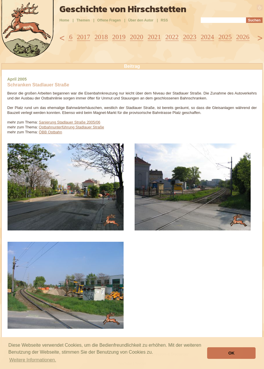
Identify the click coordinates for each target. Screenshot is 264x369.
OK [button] (231, 353)
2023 (189, 37)
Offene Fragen (109, 20)
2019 (119, 37)
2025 (225, 37)
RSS (164, 20)
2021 (154, 37)
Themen (83, 20)
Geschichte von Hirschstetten (122, 9)
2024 (207, 37)
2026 (242, 37)
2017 (83, 37)
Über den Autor (140, 20)
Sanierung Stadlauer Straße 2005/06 (69, 122)
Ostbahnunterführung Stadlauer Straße (71, 127)
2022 (172, 37)
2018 (101, 37)
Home (64, 20)
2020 (136, 37)
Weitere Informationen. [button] (32, 359)
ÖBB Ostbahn (50, 132)
